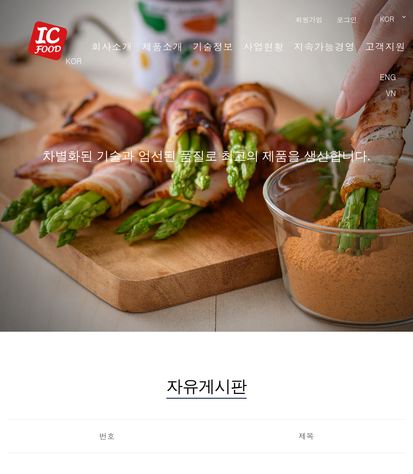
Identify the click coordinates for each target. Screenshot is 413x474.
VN (391, 93)
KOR (74, 61)
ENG (388, 77)
